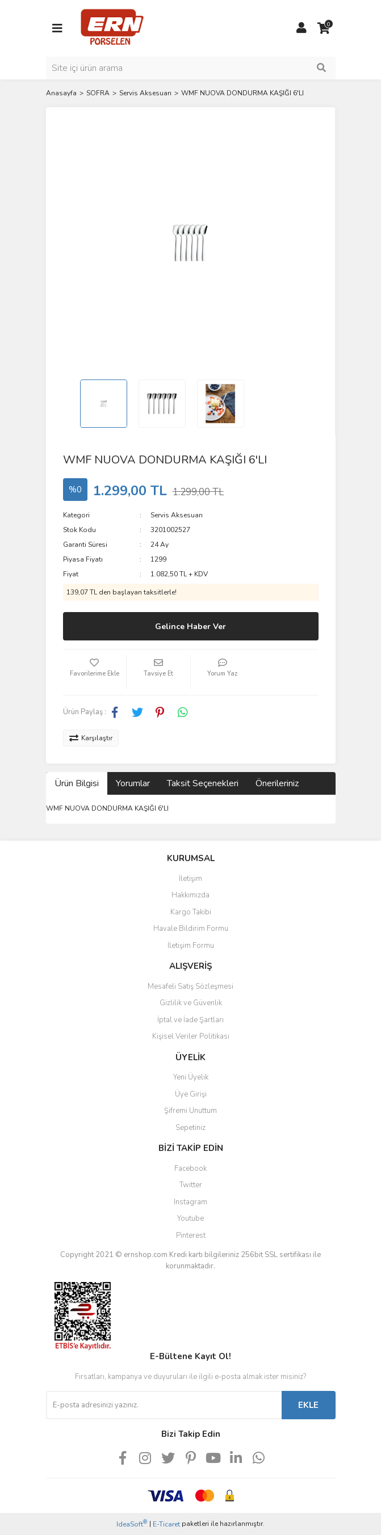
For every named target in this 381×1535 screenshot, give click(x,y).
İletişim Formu (191, 946)
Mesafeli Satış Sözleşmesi (190, 986)
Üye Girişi (191, 1094)
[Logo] (112, 27)
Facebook (190, 1168)
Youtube (190, 1218)
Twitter (190, 1185)
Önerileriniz (277, 783)
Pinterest (191, 1235)
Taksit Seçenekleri (202, 783)
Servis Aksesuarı (176, 515)
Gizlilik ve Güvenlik (191, 1003)
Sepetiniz (190, 1128)
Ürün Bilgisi (77, 783)
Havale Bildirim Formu (190, 928)
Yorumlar (133, 783)
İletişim (190, 879)
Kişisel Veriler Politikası (190, 1036)
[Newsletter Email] (164, 1405)
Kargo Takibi (190, 912)
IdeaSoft (131, 1524)
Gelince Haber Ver (190, 626)
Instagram (190, 1202)
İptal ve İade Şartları (190, 1020)
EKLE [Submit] (308, 1405)
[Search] (191, 68)
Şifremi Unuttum (190, 1111)
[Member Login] (301, 28)
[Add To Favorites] (95, 672)
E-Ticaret (166, 1524)
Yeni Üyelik (190, 1077)
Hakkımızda (190, 895)
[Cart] (324, 28)
